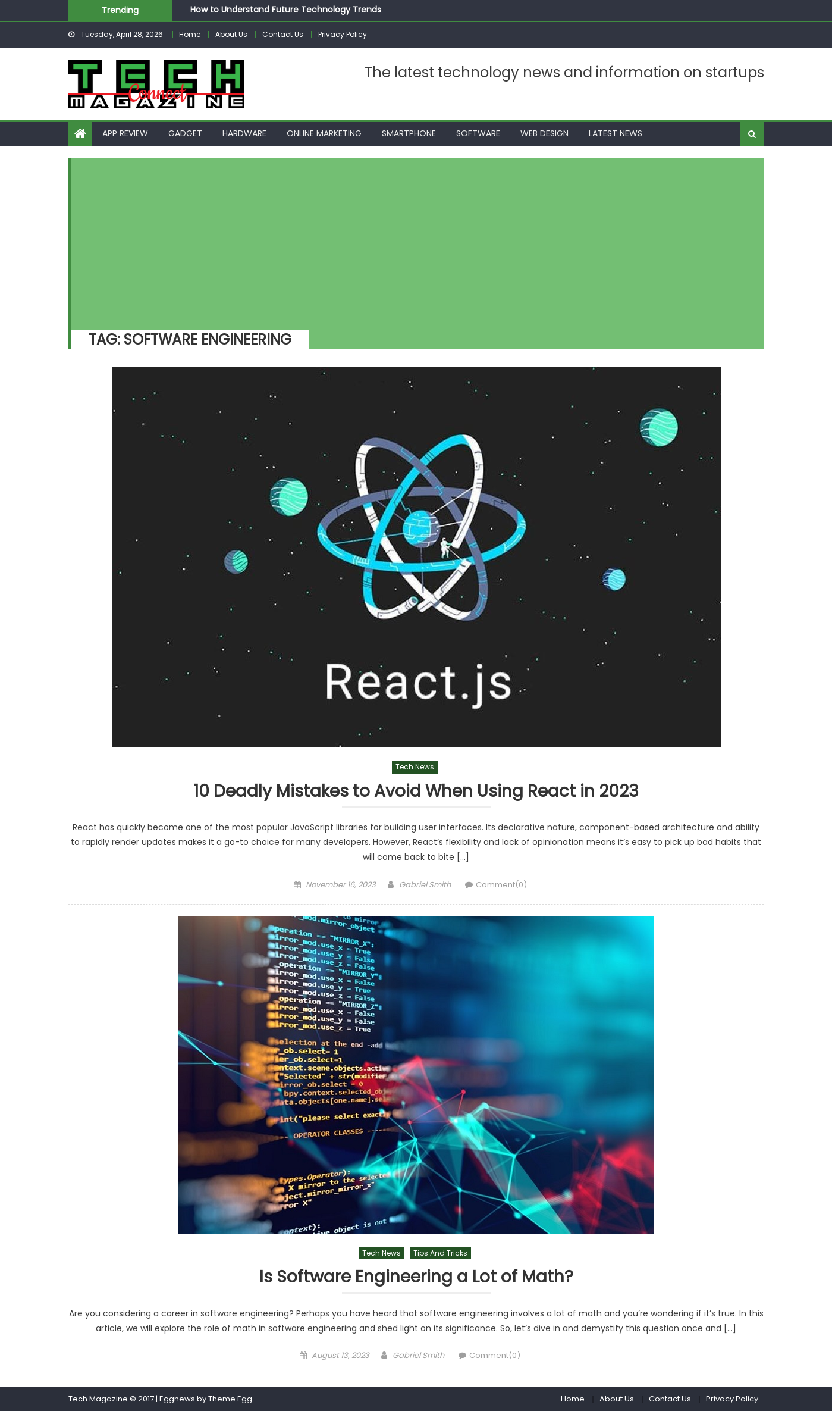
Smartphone (409, 133)
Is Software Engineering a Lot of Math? (416, 1277)
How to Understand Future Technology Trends (285, 9)
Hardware (244, 133)
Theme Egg (230, 1398)
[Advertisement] (411, 241)
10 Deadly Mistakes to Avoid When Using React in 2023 (416, 792)
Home (189, 34)
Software (478, 133)
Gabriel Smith (425, 884)
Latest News (615, 133)
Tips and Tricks (440, 1253)
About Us (231, 34)
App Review (125, 133)
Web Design (544, 133)
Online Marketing (324, 133)
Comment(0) (501, 884)
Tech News (414, 767)
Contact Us (282, 34)
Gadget (185, 133)
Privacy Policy (342, 34)
